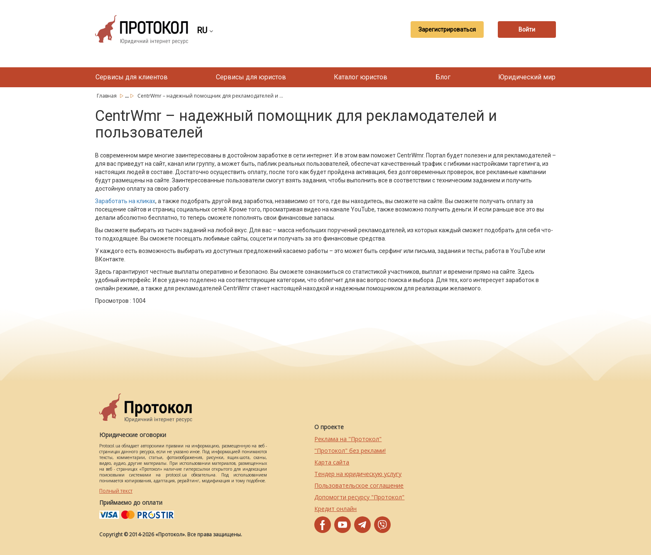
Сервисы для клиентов (131, 77)
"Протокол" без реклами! (350, 450)
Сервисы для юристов (251, 77)
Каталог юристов (360, 77)
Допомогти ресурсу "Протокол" (359, 497)
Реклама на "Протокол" (348, 439)
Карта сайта (331, 462)
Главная (107, 95)
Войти (527, 29)
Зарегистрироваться (447, 29)
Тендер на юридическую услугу (357, 474)
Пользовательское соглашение (359, 485)
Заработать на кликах (125, 201)
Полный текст (115, 490)
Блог (443, 77)
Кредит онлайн (335, 509)
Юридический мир (527, 77)
